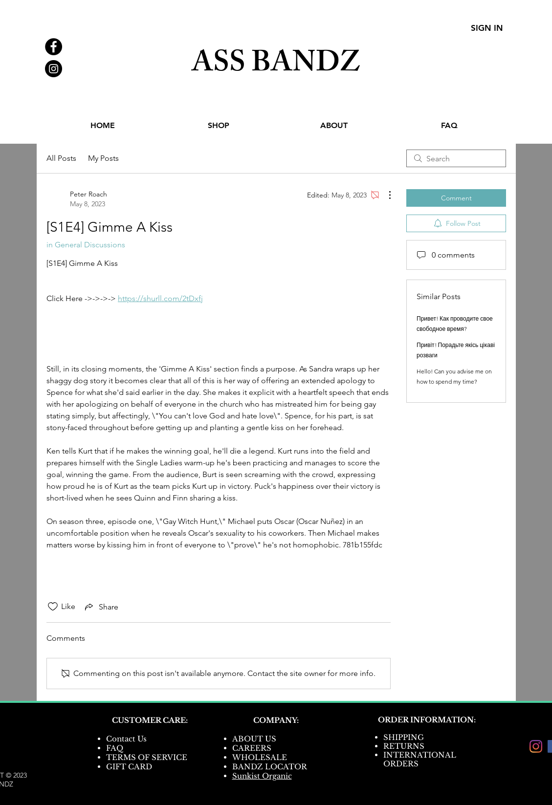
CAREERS (251, 748)
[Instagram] (536, 746)
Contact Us (126, 738)
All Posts (61, 158)
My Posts (103, 158)
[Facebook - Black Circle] (53, 46)
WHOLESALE (259, 757)
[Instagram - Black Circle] (53, 68)
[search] (456, 158)
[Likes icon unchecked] (52, 606)
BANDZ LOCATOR (270, 766)
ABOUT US (254, 738)
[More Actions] (385, 195)
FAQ (114, 748)
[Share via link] (100, 606)
